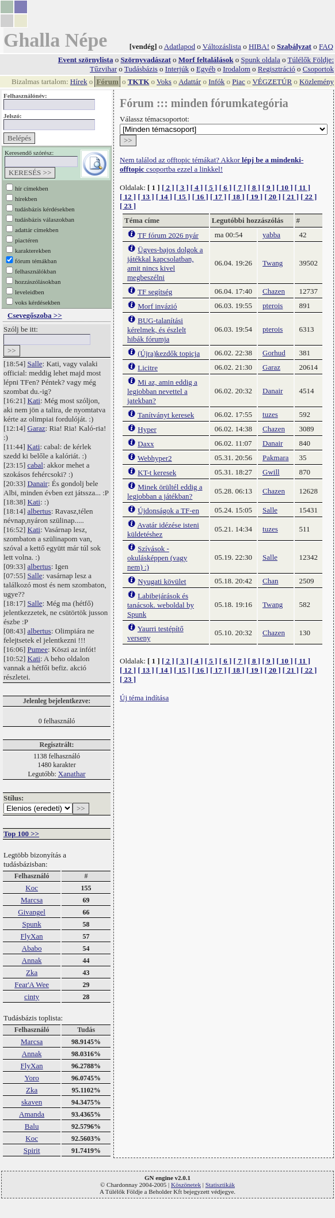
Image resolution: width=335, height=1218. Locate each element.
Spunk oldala (260, 59)
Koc (31, 887)
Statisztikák (220, 1184)
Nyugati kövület (162, 581)
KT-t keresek (157, 472)
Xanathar (72, 773)
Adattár (189, 81)
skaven (31, 1102)
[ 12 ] (128, 196)
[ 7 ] (240, 187)
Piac (238, 81)
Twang (272, 263)
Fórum (107, 81)
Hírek (78, 81)
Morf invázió (157, 306)
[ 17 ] (218, 196)
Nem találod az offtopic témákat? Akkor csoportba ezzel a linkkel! (211, 164)
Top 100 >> (21, 833)
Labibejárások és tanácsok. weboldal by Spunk (160, 605)
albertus (39, 511)
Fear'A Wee (31, 984)
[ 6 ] (225, 187)
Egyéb (205, 68)
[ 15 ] (182, 196)
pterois (272, 305)
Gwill (271, 472)
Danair (38, 483)
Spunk (31, 924)
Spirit (32, 1150)
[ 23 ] (128, 206)
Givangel (31, 912)
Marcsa (32, 900)
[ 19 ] (254, 196)
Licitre (148, 367)
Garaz (36, 428)
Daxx (146, 443)
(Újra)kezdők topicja (169, 353)
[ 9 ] (268, 187)
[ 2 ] (168, 187)
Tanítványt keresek (166, 415)
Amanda (31, 1114)
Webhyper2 (155, 458)
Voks (164, 81)
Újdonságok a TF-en (168, 510)
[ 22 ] (308, 196)
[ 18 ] (237, 196)
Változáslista (222, 46)
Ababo (32, 948)
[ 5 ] (211, 187)
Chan (270, 580)
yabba (271, 234)
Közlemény (316, 81)
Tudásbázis (141, 68)
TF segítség (155, 291)
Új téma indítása (144, 697)
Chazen (273, 291)
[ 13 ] (146, 196)
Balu (32, 1126)
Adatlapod (179, 46)
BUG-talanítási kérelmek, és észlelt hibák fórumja (156, 329)
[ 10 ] (284, 187)
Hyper (147, 429)
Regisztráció (276, 68)
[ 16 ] (200, 196)
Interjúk (177, 68)
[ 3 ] (182, 187)
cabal (35, 465)
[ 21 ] (291, 196)
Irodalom (236, 68)
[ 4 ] (197, 187)
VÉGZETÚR (272, 81)
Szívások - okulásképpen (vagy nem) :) (157, 557)
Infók (216, 81)
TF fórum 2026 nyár (168, 235)
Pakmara (275, 457)
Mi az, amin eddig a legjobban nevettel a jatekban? (162, 391)
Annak (32, 960)
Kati (34, 400)
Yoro (31, 1077)
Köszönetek (186, 1184)
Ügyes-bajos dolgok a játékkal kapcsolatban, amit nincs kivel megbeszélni (165, 263)
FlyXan (32, 936)
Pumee (38, 649)
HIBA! (259, 46)
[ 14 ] (164, 196)
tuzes (270, 414)
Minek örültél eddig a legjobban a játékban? (165, 491)
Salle (35, 363)
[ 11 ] (302, 187)
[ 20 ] (272, 196)
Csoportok (318, 68)
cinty (31, 996)
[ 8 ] (254, 187)
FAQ (326, 46)
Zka (31, 972)
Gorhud (273, 352)
